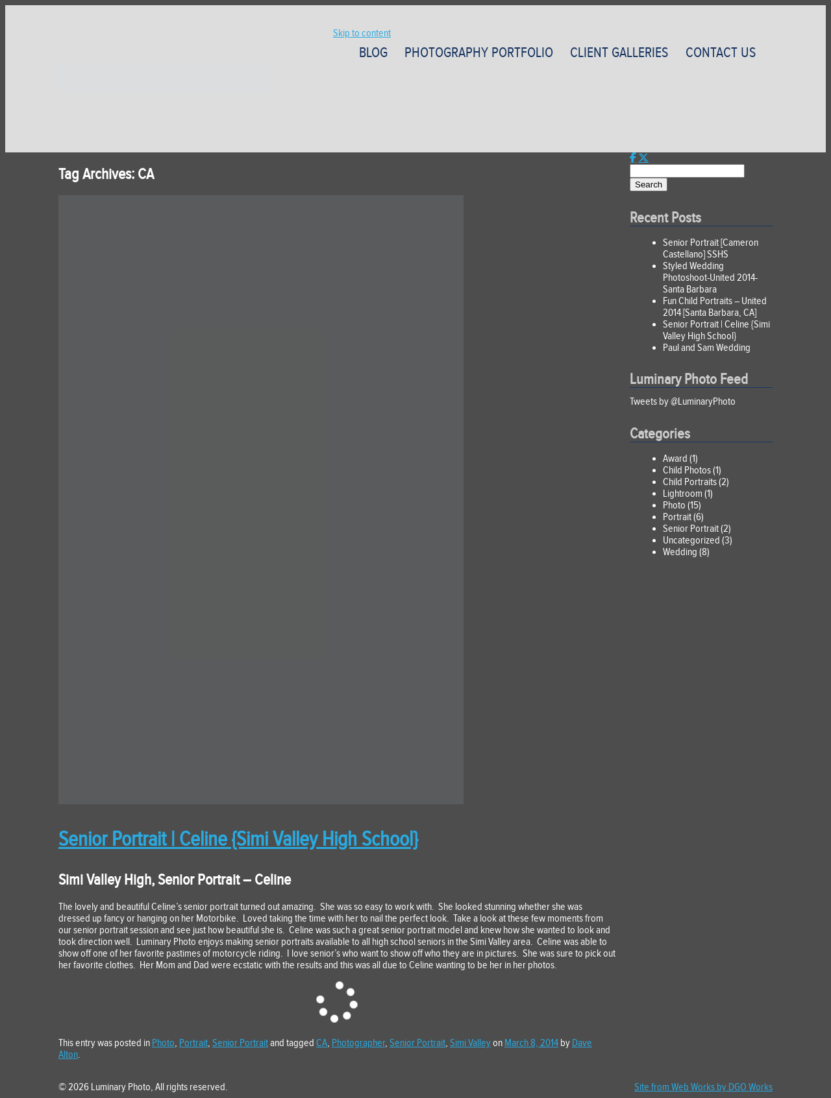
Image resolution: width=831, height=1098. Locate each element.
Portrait (193, 1043)
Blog (373, 52)
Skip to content (362, 33)
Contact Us (721, 52)
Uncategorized (691, 540)
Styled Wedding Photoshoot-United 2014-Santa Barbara (710, 277)
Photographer (358, 1043)
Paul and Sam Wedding (706, 347)
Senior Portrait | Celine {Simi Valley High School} (237, 839)
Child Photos (687, 470)
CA (321, 1043)
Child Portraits (690, 482)
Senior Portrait (240, 1043)
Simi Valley (470, 1043)
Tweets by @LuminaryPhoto (683, 401)
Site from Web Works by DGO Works (703, 1087)
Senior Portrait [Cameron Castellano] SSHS (710, 248)
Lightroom (682, 493)
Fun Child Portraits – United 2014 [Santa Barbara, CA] (715, 306)
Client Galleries (619, 52)
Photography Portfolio (478, 52)
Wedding (680, 552)
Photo (163, 1043)
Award (675, 458)
